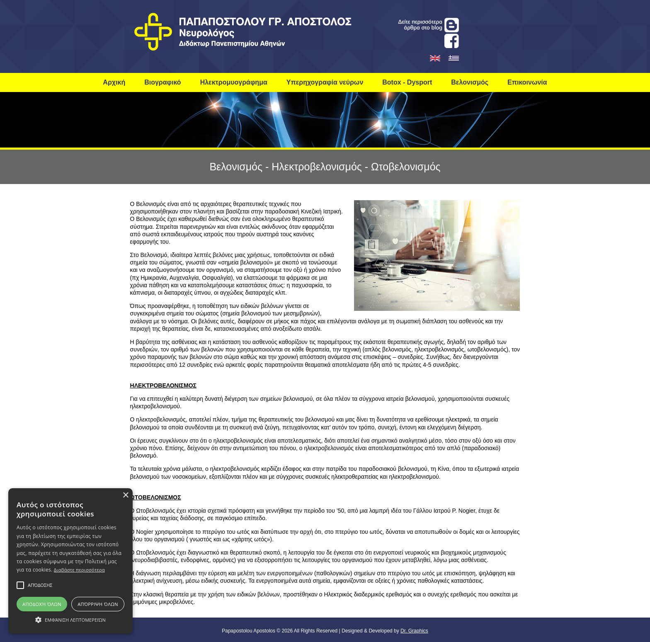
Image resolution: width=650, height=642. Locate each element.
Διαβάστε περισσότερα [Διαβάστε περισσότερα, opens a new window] (79, 570)
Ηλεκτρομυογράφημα (233, 82)
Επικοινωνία (527, 82)
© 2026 (284, 631)
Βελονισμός (469, 82)
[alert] (70, 561)
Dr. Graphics (414, 631)
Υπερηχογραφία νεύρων (325, 82)
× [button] (125, 495)
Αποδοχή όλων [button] (41, 604)
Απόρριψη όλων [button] (98, 604)
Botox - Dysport (407, 82)
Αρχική (114, 82)
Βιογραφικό (162, 82)
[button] (40, 585)
